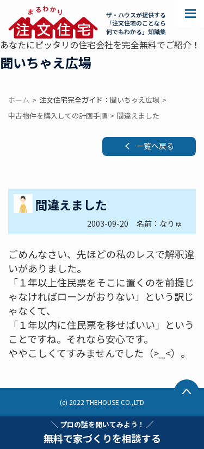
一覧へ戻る (155, 145)
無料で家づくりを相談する (102, 432)
